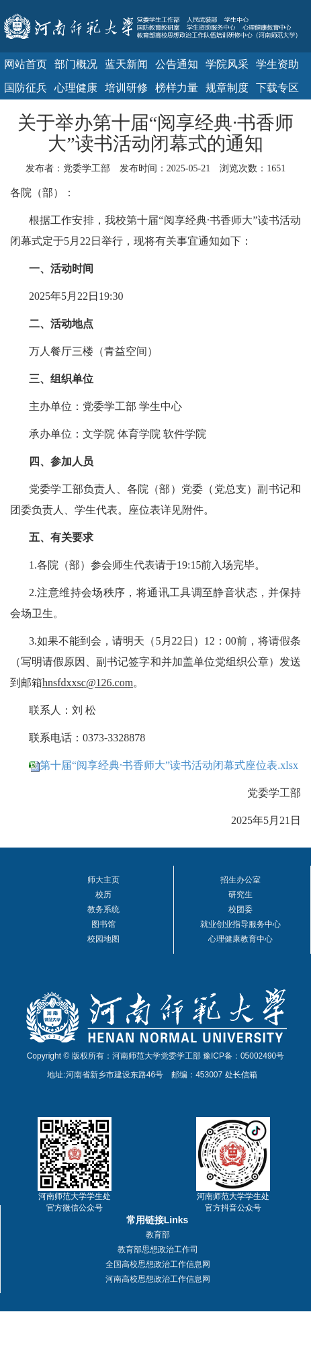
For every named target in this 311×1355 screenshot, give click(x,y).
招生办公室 (240, 880)
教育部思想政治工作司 (158, 1249)
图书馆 (103, 924)
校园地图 (103, 939)
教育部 (158, 1234)
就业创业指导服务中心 (240, 924)
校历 (103, 894)
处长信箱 (241, 1074)
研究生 (240, 894)
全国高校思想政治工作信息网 (157, 1264)
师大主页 (103, 880)
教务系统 (103, 909)
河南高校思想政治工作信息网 (157, 1279)
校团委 (240, 909)
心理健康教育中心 (240, 939)
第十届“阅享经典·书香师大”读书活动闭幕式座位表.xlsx (169, 765)
